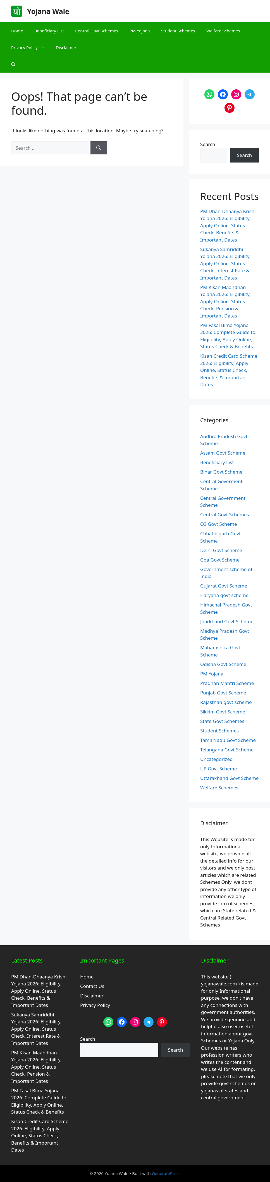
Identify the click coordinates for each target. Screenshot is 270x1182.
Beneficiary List (49, 31)
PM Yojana (139, 31)
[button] (13, 64)
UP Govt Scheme (218, 768)
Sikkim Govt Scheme (222, 711)
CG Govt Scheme (218, 524)
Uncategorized (216, 759)
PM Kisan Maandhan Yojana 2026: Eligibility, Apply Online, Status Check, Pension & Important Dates (225, 301)
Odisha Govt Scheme (223, 664)
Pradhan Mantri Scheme (227, 683)
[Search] (98, 148)
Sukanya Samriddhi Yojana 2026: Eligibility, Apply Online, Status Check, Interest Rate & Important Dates (225, 263)
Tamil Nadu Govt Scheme (228, 740)
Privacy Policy (30, 47)
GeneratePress (166, 1173)
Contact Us (92, 986)
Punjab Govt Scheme (223, 692)
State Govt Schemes (222, 721)
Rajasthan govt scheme (226, 702)
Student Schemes (178, 31)
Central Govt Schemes (96, 31)
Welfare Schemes (223, 31)
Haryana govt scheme (224, 595)
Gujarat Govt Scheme (223, 585)
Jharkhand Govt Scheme (227, 621)
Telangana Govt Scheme (227, 749)
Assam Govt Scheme (222, 453)
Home (17, 31)
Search (207, 144)
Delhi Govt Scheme (221, 550)
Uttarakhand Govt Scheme (229, 778)
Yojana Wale (48, 11)
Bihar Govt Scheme (221, 472)
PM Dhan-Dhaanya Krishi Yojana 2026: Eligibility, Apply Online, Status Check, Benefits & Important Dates (228, 225)
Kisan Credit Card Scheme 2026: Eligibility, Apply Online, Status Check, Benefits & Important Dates (228, 370)
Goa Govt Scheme (220, 560)
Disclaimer (66, 47)
